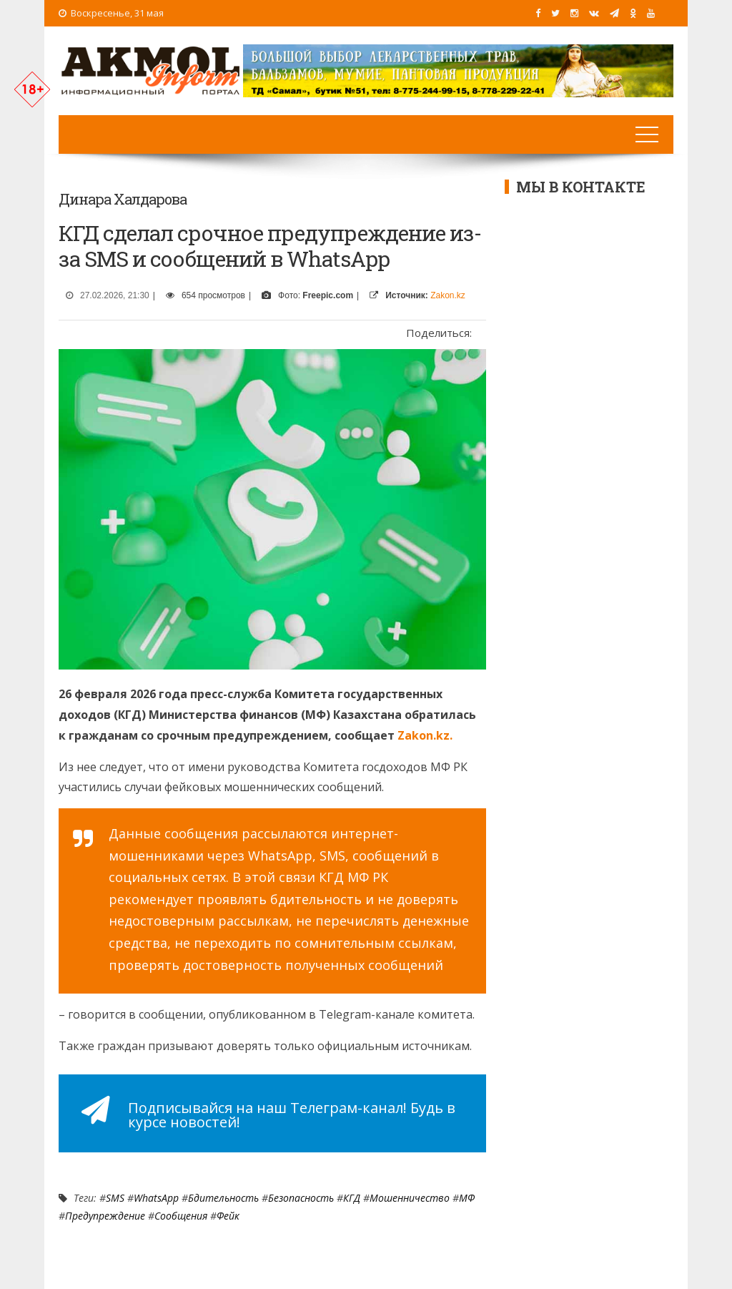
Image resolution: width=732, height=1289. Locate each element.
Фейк (228, 1215)
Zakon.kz (447, 295)
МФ (467, 1198)
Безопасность (301, 1198)
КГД (351, 1198)
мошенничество (410, 1198)
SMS (115, 1198)
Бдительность (223, 1198)
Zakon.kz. (423, 735)
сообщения (180, 1215)
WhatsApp (156, 1198)
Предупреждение (105, 1215)
